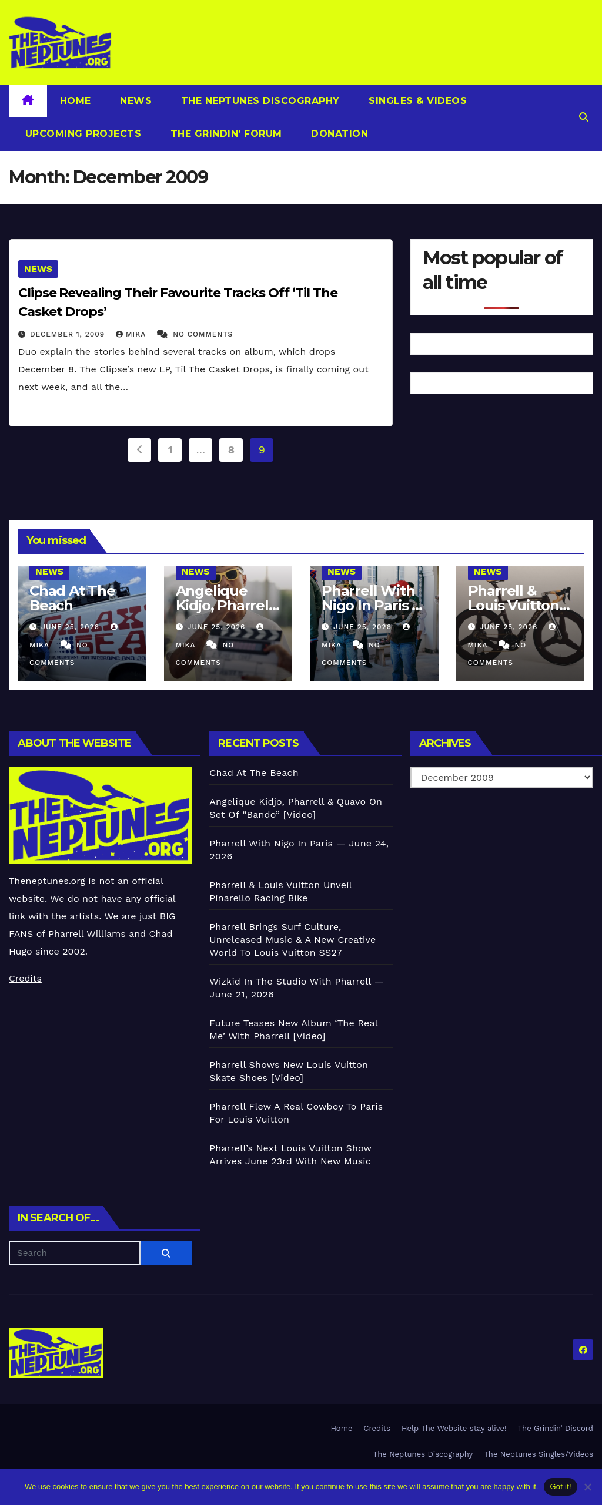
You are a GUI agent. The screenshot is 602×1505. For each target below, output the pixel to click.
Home (75, 100)
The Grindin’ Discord (556, 1428)
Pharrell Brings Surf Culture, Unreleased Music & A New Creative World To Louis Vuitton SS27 (292, 939)
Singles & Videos (416, 100)
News (134, 100)
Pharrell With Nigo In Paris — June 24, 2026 (373, 605)
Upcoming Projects (81, 133)
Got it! (560, 1486)
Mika (132, 334)
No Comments (203, 334)
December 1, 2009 (69, 334)
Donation (338, 133)
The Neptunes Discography (259, 100)
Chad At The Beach (72, 598)
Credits (25, 978)
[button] (583, 117)
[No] (587, 1487)
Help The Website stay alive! (454, 1428)
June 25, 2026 (71, 627)
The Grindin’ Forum (224, 133)
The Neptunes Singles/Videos (538, 1454)
